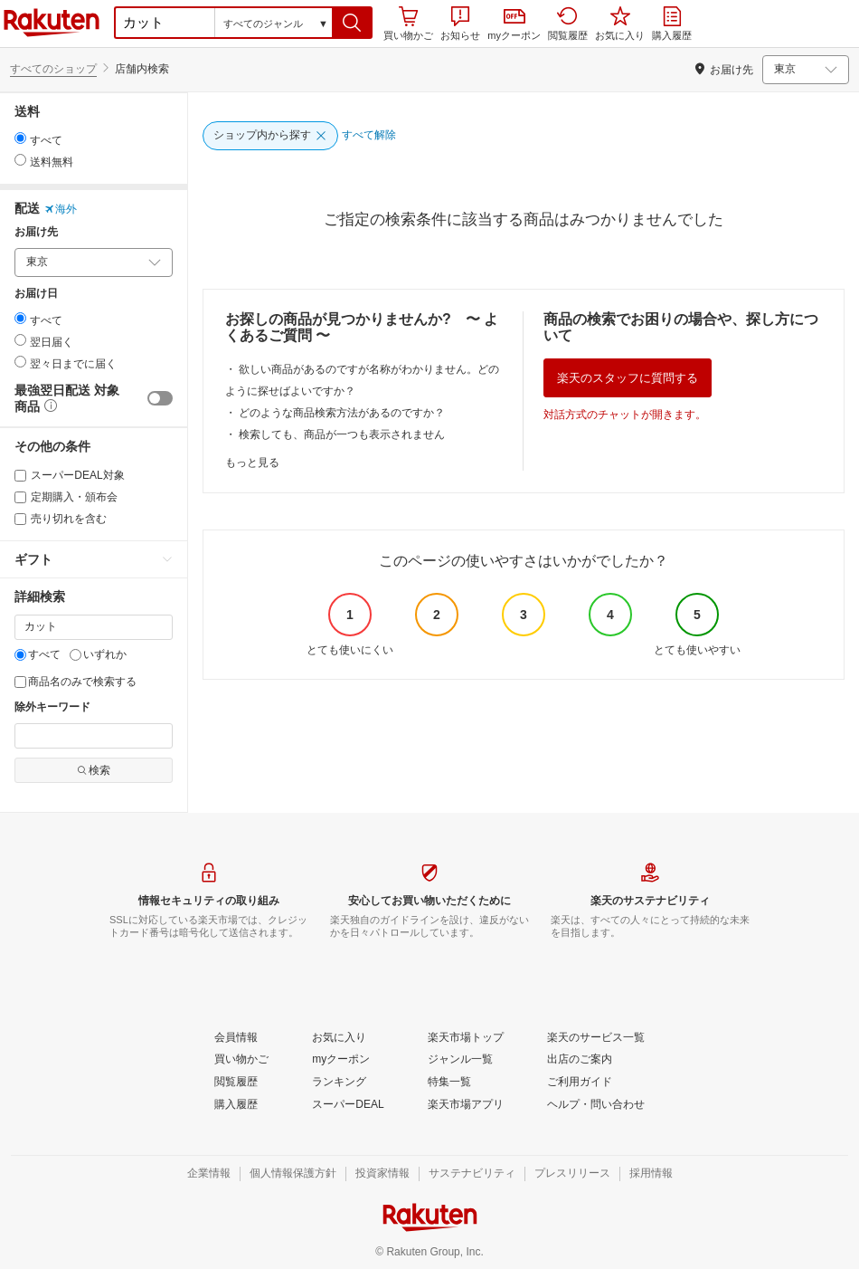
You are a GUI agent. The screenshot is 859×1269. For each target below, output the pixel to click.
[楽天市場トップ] (466, 1038)
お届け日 (36, 294)
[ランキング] (339, 1082)
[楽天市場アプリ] (466, 1105)
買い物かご (408, 23)
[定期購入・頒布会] (20, 497)
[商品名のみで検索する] (20, 682)
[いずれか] (75, 655)
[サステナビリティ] (472, 1174)
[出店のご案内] (579, 1060)
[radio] (20, 138)
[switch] (160, 398)
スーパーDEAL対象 (69, 475)
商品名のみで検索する (75, 681)
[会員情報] (236, 1038)
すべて (37, 654)
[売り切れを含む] (20, 519)
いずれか (98, 654)
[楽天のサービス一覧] (596, 1038)
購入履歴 (672, 23)
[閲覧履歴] (236, 1082)
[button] (352, 22)
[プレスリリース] (572, 1174)
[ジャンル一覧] (460, 1060)
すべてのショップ (53, 68)
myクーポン (514, 25)
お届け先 (36, 232)
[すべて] (20, 655)
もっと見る (252, 462)
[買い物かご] (241, 1060)
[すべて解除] (369, 136)
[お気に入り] (339, 1038)
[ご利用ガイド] (579, 1082)
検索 (93, 770)
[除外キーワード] (93, 736)
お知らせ (460, 23)
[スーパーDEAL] (347, 1105)
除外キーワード (52, 707)
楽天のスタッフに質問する (627, 378)
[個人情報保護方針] (293, 1174)
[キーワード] (93, 627)
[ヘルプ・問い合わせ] (596, 1105)
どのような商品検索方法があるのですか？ (342, 412)
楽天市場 (51, 22)
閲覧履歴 (568, 23)
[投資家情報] (382, 1174)
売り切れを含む (60, 518)
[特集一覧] (449, 1082)
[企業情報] (209, 1174)
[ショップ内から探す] (270, 135)
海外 (60, 209)
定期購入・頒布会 (66, 497)
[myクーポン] (341, 1060)
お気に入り (620, 23)
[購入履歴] (236, 1105)
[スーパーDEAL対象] (20, 476)
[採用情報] (651, 1174)
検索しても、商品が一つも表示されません (342, 434)
